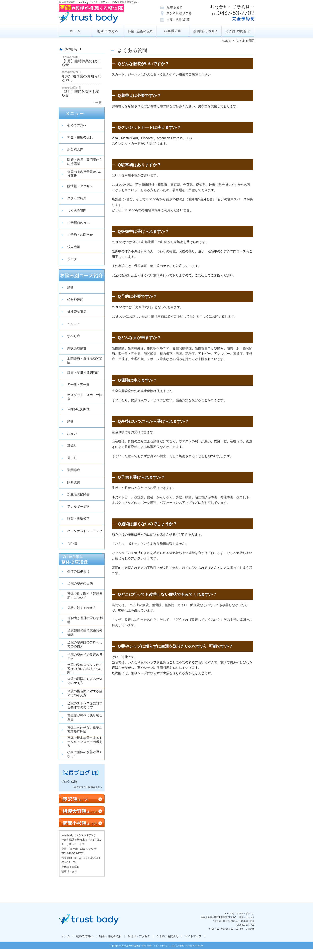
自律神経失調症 (78, 409)
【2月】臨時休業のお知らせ (81, 93)
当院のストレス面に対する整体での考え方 (84, 705)
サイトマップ (193, 936)
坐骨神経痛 (75, 299)
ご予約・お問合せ (238, 31)
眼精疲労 (73, 482)
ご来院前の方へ (78, 222)
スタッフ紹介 (76, 198)
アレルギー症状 (78, 506)
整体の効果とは (78, 571)
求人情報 (73, 247)
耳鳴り (72, 445)
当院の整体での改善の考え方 (84, 656)
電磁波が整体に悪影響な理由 (84, 717)
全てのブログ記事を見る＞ (88, 787)
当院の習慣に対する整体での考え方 (84, 681)
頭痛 (70, 421)
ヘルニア (73, 324)
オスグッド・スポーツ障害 (84, 397)
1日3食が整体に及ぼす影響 (85, 620)
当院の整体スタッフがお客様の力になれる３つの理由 (84, 668)
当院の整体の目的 (80, 583)
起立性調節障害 (78, 494)
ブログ (72, 259)
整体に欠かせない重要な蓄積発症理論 (84, 729)
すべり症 (73, 336)
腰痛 (70, 287)
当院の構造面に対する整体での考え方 (84, 693)
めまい (72, 433)
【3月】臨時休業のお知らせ (81, 63)
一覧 (98, 102)
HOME (226, 40)
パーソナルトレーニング (84, 531)
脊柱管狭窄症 (76, 311)
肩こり (72, 458)
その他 (72, 543)
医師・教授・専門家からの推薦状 (84, 161)
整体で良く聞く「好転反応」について (84, 595)
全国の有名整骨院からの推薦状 (84, 174)
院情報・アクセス (205, 31)
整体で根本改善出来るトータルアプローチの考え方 (84, 741)
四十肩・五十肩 (78, 384)
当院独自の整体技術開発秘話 (84, 632)
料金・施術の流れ (140, 31)
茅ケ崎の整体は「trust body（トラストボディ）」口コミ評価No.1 (156, 946)
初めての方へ (107, 31)
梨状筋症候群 (76, 348)
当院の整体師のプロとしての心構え (84, 644)
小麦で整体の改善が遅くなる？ (84, 754)
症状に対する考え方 (81, 608)
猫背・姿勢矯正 (78, 518)
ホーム (75, 31)
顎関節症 (73, 470)
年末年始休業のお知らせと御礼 (81, 78)
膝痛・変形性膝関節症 (83, 372)
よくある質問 (76, 210)
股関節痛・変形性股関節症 (84, 360)
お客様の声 (172, 31)
